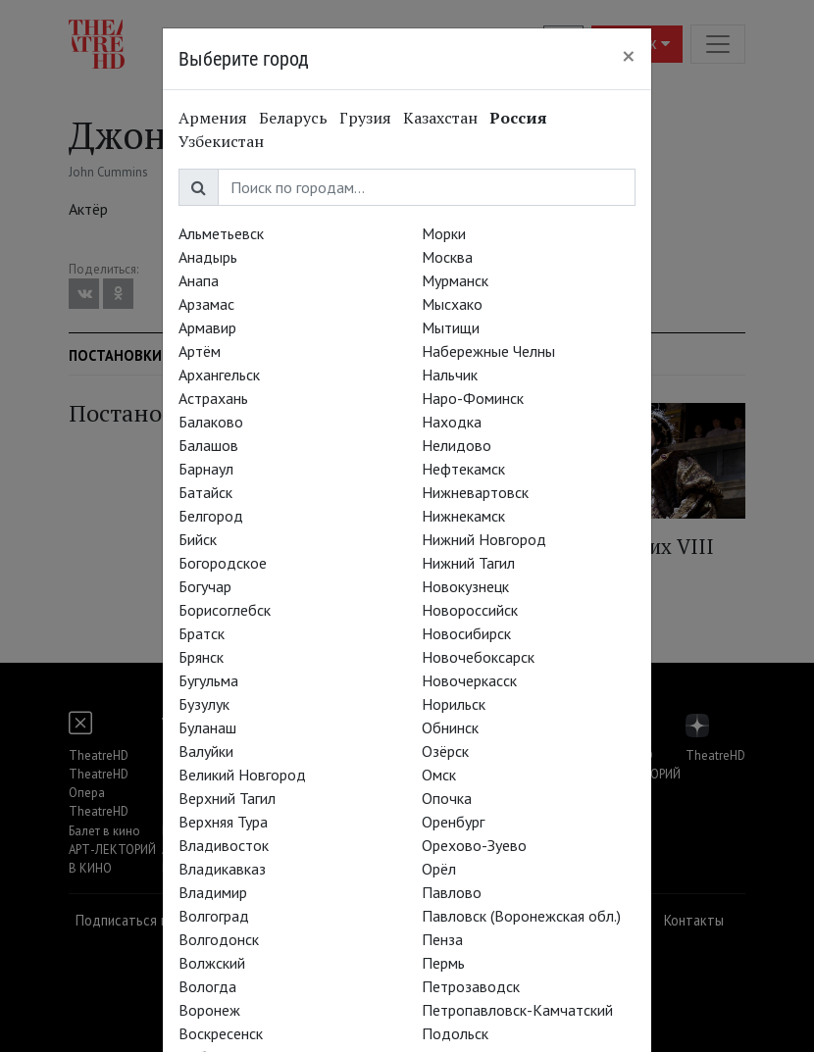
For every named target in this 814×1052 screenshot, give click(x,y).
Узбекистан (221, 141)
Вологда (207, 986)
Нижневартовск (475, 492)
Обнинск (450, 727)
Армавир (207, 327)
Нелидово (456, 445)
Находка (452, 421)
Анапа (198, 280)
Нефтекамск (463, 468)
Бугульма (208, 680)
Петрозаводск (471, 986)
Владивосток (223, 845)
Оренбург (453, 821)
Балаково (210, 421)
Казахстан (440, 117)
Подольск (455, 1033)
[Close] (628, 55)
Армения (212, 117)
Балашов (208, 445)
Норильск (453, 704)
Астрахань (213, 398)
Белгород (210, 516)
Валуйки (205, 751)
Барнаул (205, 468)
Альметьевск (221, 233)
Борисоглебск (224, 610)
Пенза (442, 939)
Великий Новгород (242, 774)
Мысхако (452, 304)
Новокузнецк (465, 586)
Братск (201, 633)
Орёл (439, 868)
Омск (439, 774)
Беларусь (293, 117)
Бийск (197, 539)
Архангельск (219, 374)
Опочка (447, 798)
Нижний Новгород (484, 539)
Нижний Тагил (468, 563)
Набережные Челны (488, 351)
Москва (447, 257)
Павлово (452, 892)
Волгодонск (218, 939)
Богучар (204, 586)
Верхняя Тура (223, 821)
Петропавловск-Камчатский (517, 1010)
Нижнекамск (463, 516)
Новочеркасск (469, 680)
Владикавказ (222, 868)
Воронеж (209, 1010)
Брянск (201, 657)
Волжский (211, 963)
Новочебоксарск (478, 657)
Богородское (222, 563)
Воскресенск (220, 1033)
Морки (444, 233)
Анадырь (207, 257)
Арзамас (206, 304)
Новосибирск (466, 633)
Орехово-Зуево (474, 845)
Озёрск (445, 751)
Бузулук (203, 704)
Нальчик (450, 374)
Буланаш (207, 727)
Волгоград (213, 916)
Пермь (443, 963)
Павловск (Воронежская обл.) (521, 916)
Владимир (212, 892)
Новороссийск (470, 610)
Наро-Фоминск (473, 398)
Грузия (365, 117)
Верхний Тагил (227, 798)
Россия (518, 117)
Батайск (205, 492)
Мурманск (455, 280)
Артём (199, 351)
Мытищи (451, 327)
